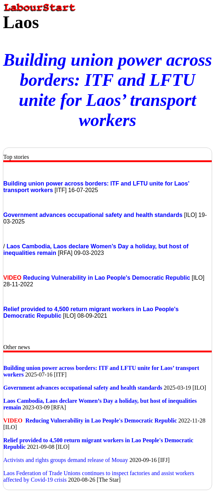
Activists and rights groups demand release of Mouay (65, 460)
